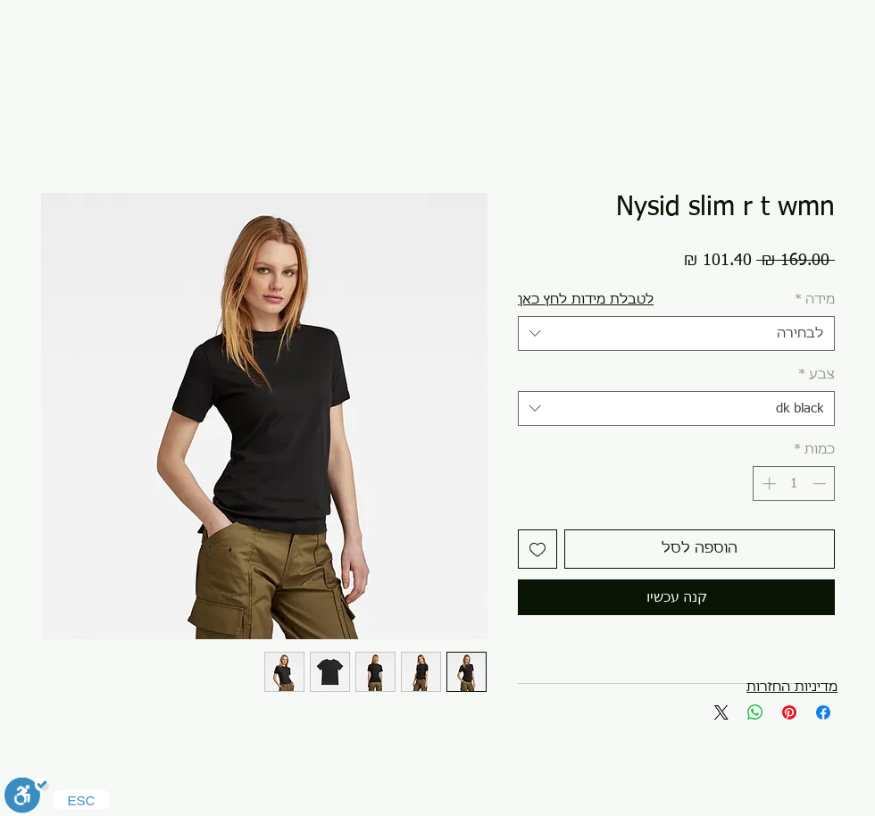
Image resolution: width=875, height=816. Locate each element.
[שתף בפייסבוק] (823, 712)
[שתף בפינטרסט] (789, 712)
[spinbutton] (794, 483)
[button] (586, 299)
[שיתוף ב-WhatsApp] (755, 712)
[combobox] (676, 333)
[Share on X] (721, 712)
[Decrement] (821, 483)
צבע (816, 374)
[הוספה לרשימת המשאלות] (537, 549)
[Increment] (767, 483)
